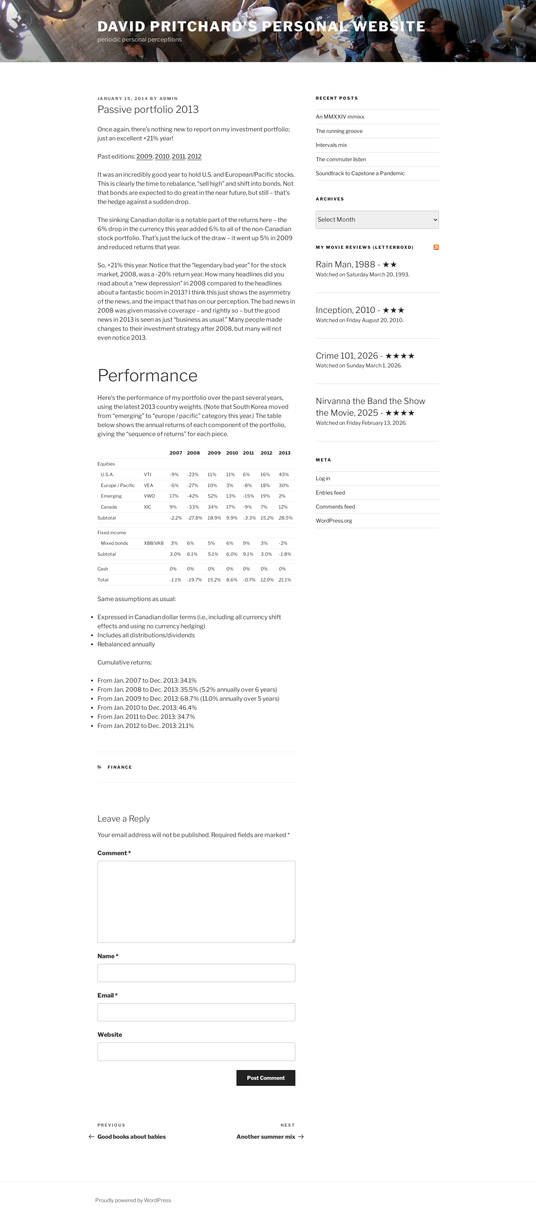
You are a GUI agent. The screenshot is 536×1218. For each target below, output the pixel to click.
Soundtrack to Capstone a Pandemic (360, 173)
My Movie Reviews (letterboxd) (365, 247)
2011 (178, 156)
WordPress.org (334, 520)
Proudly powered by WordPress (133, 1200)
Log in (323, 478)
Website (109, 1034)
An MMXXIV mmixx (340, 116)
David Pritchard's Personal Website (261, 26)
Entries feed (330, 492)
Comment (114, 853)
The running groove (339, 131)
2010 (162, 156)
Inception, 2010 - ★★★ (360, 310)
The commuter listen (341, 159)
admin (168, 98)
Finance (120, 767)
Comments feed (335, 506)
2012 (194, 156)
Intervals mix (331, 145)
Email (107, 995)
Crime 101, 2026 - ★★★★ (365, 356)
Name (108, 956)
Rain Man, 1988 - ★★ (356, 264)
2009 (144, 156)
